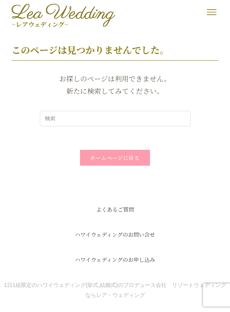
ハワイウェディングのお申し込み (115, 259)
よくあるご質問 (115, 209)
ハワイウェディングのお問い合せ (115, 234)
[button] (211, 12)
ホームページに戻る (115, 157)
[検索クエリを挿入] (115, 118)
